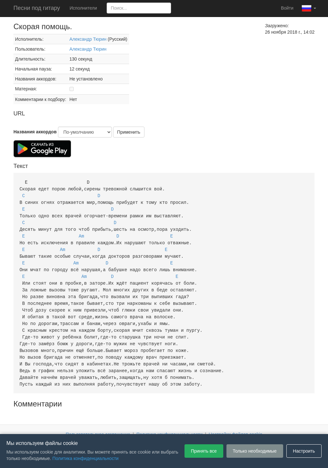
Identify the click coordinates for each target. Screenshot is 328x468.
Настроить (304, 451)
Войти (287, 8)
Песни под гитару (36, 8)
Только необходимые (255, 451)
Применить (128, 132)
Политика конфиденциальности (169, 424)
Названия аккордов (35, 131)
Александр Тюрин (88, 39)
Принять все (204, 451)
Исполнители (83, 8)
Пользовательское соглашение (98, 424)
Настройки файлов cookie (236, 424)
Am (81, 233)
